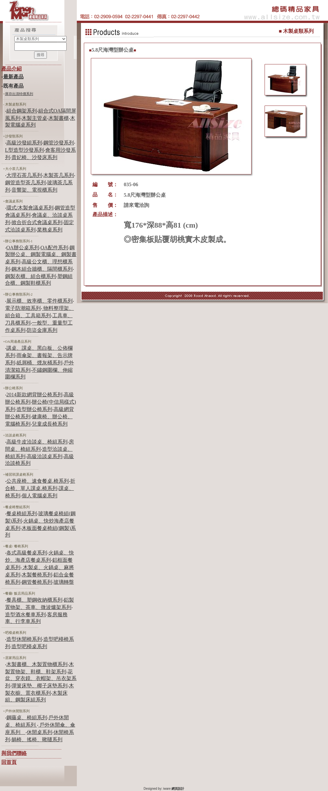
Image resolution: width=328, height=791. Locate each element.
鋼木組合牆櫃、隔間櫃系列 (42, 269)
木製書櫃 (58, 118)
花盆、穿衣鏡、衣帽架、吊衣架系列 (41, 678)
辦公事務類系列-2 (19, 294)
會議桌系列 (14, 201)
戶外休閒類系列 (17, 711)
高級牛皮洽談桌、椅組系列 (37, 441)
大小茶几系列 (15, 169)
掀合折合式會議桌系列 (36, 222)
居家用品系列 (15, 658)
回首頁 (9, 762)
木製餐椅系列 (37, 574)
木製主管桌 (34, 118)
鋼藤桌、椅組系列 (26, 717)
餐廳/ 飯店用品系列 (20, 593)
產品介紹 (11, 68)
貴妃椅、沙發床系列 (34, 157)
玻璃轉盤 (64, 582)
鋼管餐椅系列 (37, 582)
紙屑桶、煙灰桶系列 (39, 362)
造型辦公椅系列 (34, 409)
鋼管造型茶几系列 (25, 182)
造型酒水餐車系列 (25, 614)
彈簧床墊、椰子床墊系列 (39, 685)
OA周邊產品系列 (18, 341)
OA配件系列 (54, 247)
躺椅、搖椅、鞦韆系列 (36, 739)
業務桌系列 (49, 229)
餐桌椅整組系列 (17, 507)
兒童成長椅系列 (50, 424)
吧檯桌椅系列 (15, 632)
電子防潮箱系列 (23, 308)
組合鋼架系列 (21, 111)
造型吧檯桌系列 (29, 646)
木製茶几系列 (58, 175)
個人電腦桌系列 (39, 495)
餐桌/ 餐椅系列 (16, 546)
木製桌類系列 (15, 104)
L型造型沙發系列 (24, 150)
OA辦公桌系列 (22, 247)
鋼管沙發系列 (58, 142)
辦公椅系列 (14, 388)
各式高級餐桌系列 (26, 552)
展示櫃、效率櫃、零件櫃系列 (39, 301)
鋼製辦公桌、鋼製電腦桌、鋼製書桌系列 (41, 254)
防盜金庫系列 (42, 330)
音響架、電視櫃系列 (34, 190)
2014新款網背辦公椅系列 (34, 394)
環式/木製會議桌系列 (30, 207)
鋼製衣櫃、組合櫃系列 (30, 276)
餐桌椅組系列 (21, 513)
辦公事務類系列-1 (19, 241)
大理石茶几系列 (24, 175)
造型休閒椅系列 (24, 639)
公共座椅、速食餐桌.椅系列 (37, 481)
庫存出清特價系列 (19, 94)
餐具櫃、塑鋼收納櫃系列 (34, 600)
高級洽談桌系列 (44, 456)
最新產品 (13, 76)
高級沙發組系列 (24, 142)
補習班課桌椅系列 (19, 474)
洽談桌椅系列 (15, 435)
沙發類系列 (14, 136)
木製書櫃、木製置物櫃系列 (37, 664)
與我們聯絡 (14, 753)
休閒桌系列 (39, 732)
